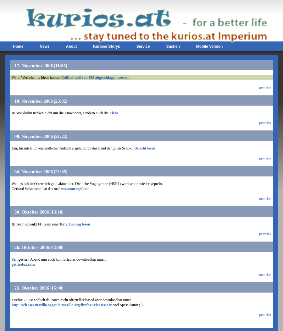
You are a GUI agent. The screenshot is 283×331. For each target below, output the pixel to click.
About (71, 46)
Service (143, 46)
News (44, 46)
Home (18, 46)
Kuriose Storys (106, 46)
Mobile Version (209, 46)
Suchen (173, 46)
